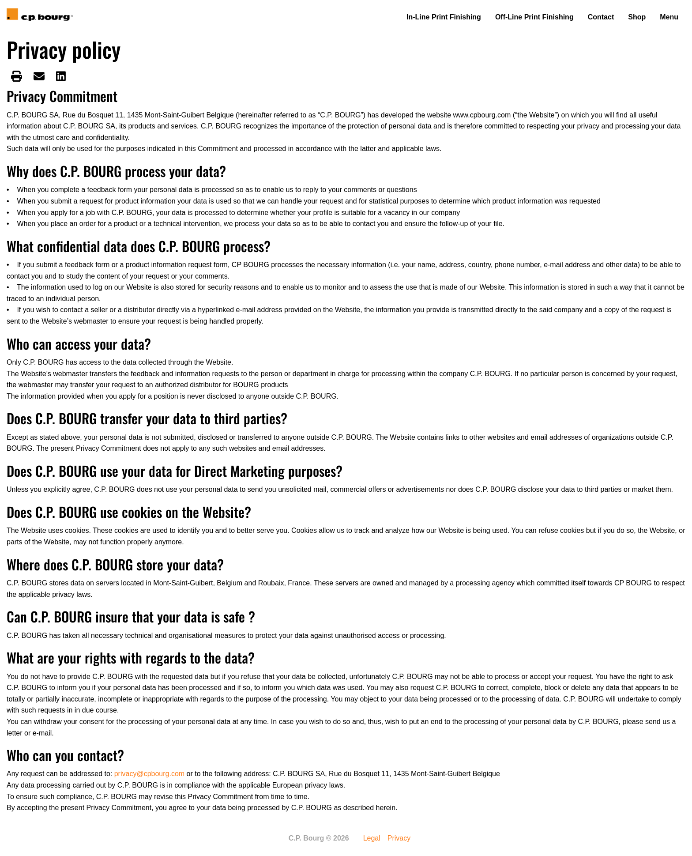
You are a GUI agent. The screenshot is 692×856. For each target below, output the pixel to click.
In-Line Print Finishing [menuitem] (443, 17)
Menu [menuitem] (669, 17)
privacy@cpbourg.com (149, 773)
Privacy (398, 838)
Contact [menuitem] (601, 17)
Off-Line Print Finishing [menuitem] (534, 17)
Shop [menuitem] (637, 17)
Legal (371, 838)
